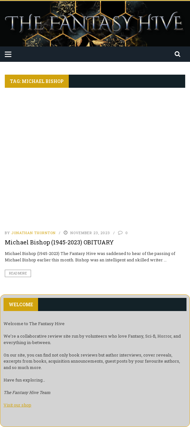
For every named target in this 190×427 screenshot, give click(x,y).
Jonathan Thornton (33, 232)
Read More (18, 273)
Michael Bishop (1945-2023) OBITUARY (59, 242)
